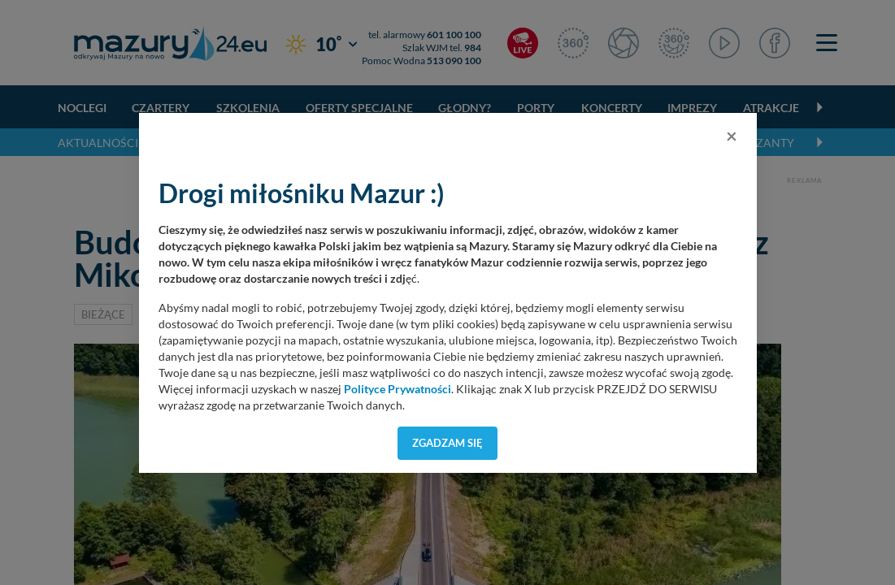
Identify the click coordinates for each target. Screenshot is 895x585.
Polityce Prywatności (397, 389)
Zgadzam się (447, 442)
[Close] (731, 135)
